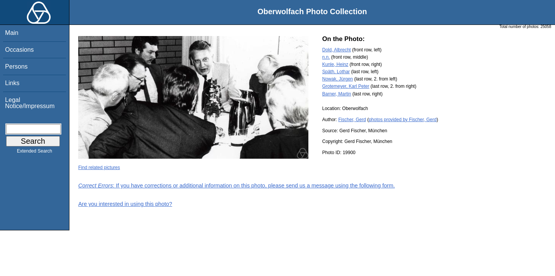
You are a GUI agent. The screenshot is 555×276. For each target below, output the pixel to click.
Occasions (19, 49)
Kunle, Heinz (335, 64)
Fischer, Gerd (352, 119)
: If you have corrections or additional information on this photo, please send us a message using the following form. (236, 185)
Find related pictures (99, 167)
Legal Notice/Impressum (29, 103)
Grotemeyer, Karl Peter (345, 86)
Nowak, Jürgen (337, 79)
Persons (16, 66)
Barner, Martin (336, 94)
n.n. (326, 57)
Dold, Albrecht (336, 50)
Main (11, 33)
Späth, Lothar (336, 71)
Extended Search (34, 152)
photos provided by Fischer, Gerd (402, 119)
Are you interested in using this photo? (125, 204)
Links (12, 83)
